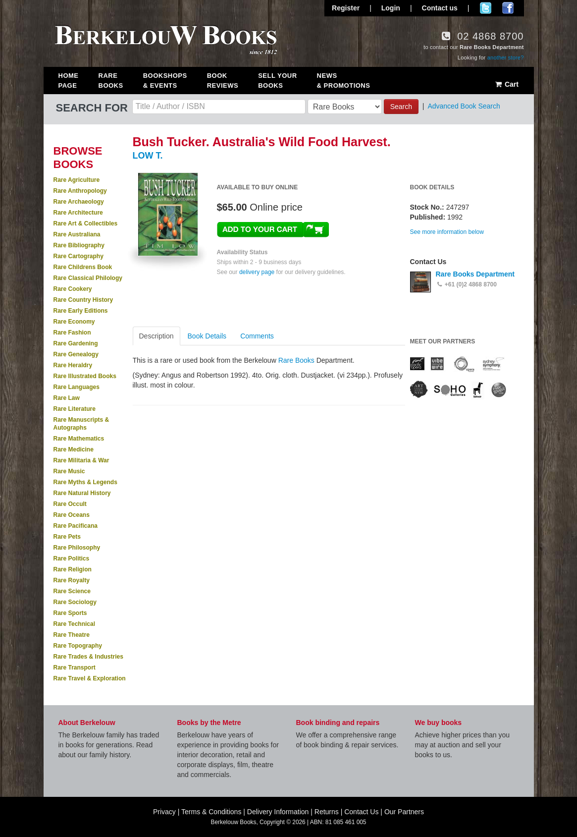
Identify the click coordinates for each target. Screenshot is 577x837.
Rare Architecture (78, 212)
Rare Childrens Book (82, 267)
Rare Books (111, 80)
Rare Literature (74, 408)
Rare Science (72, 591)
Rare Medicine (73, 449)
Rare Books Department (475, 274)
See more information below (447, 231)
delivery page (256, 272)
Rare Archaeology (78, 201)
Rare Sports (70, 613)
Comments (257, 336)
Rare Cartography (78, 256)
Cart (506, 84)
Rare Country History (83, 299)
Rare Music (69, 471)
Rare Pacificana (75, 525)
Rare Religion (72, 569)
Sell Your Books (277, 80)
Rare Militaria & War (81, 460)
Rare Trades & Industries (88, 656)
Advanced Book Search (463, 106)
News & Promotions (343, 80)
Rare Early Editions (80, 310)
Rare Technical (74, 623)
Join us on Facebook (508, 8)
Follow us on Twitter (485, 8)
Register (346, 8)
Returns (327, 812)
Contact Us (361, 812)
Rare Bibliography (79, 245)
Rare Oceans (71, 514)
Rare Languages (76, 387)
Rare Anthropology (80, 190)
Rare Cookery (72, 288)
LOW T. (148, 156)
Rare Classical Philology (87, 278)
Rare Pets (67, 536)
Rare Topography (77, 645)
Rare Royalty (71, 580)
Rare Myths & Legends (85, 482)
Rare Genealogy (76, 354)
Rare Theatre (71, 634)
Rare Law (66, 397)
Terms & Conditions (211, 812)
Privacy (164, 812)
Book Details (207, 336)
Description (156, 336)
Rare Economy (74, 321)
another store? (505, 57)
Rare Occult (70, 504)
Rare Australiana (77, 234)
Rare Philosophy (77, 547)
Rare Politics (71, 558)
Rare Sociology (75, 602)
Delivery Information (278, 812)
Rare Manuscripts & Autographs (81, 423)
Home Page (68, 80)
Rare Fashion (72, 332)
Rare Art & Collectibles (85, 223)
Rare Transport (74, 667)
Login (390, 8)
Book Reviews (222, 80)
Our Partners (404, 812)
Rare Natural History (82, 493)
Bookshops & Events (165, 80)
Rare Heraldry (73, 365)
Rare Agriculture (76, 179)
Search (401, 107)
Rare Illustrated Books (84, 376)
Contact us (440, 8)
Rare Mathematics (79, 438)
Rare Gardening (75, 343)
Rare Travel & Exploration (89, 678)
